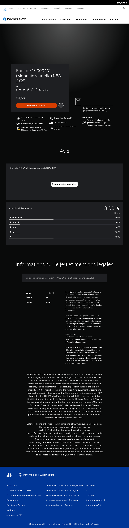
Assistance (80, 8)
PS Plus (33, 8)
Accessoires (44, 8)
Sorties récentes (48, 16)
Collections (66, 16)
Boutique (68, 8)
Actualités (56, 8)
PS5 (18, 8)
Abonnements (99, 16)
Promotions (81, 16)
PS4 (24, 8)
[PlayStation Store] (15, 16)
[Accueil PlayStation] (5, 8)
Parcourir (114, 16)
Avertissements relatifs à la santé (79, 334)
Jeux (11, 8)
